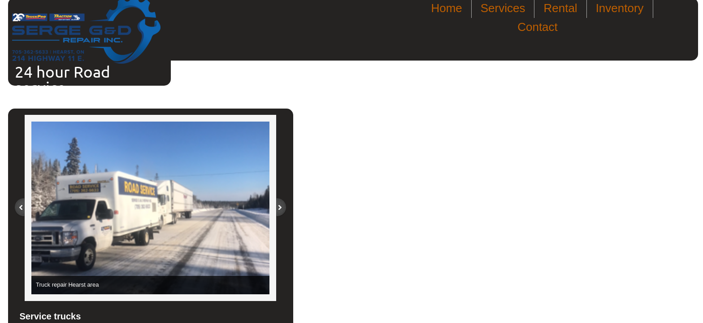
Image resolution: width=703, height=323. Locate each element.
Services (503, 8)
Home (446, 8)
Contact (537, 27)
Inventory (620, 8)
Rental (560, 8)
